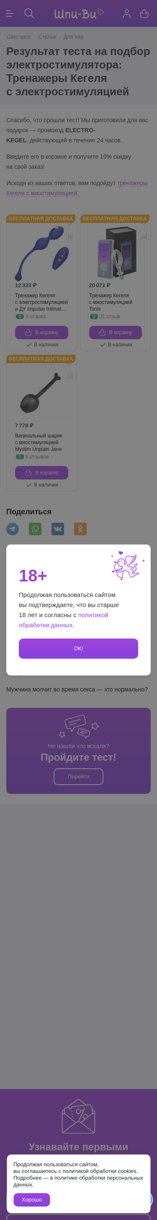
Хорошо (32, 1199)
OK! (78, 648)
